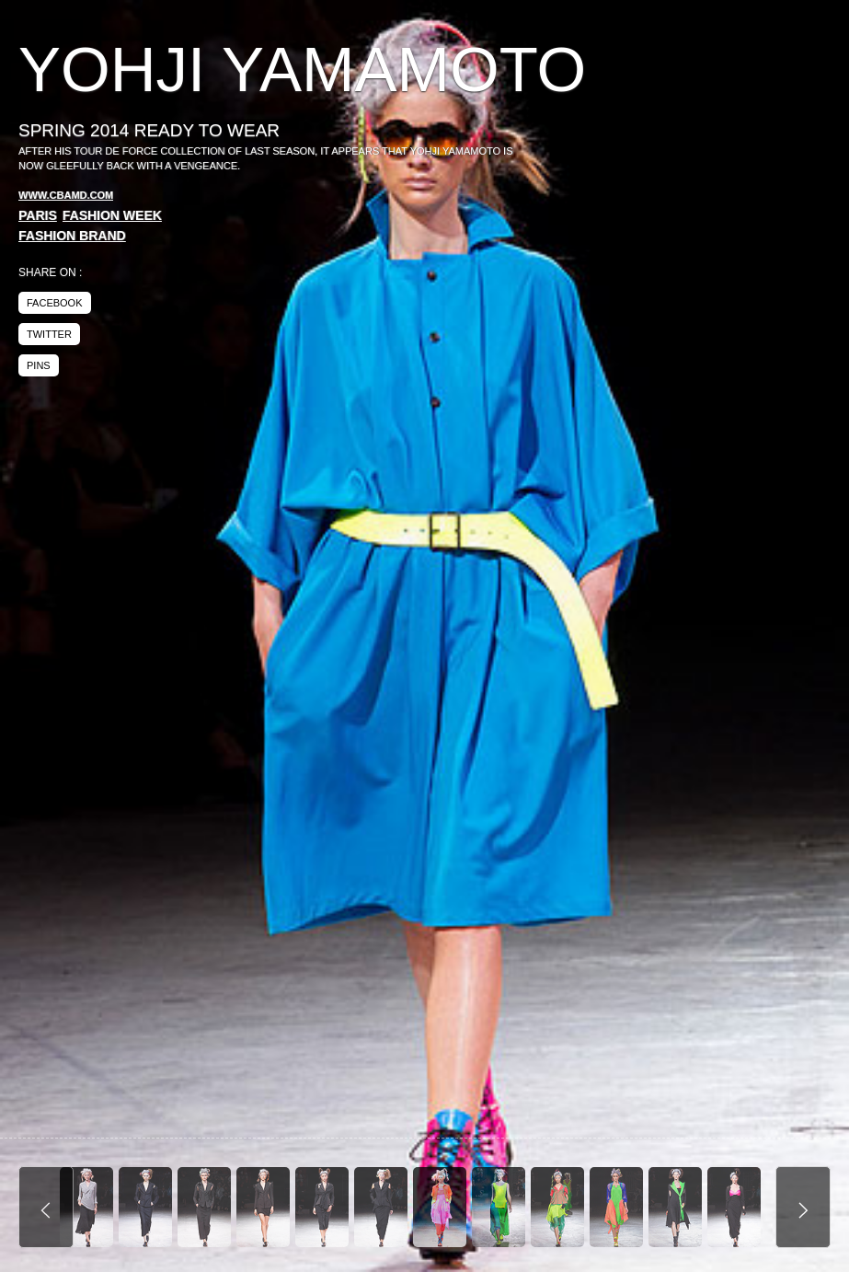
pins (39, 365)
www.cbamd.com (65, 195)
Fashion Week (112, 215)
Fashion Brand (72, 235)
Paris (37, 215)
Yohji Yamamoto (302, 69)
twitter (49, 334)
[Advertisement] (676, 175)
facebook (55, 302)
